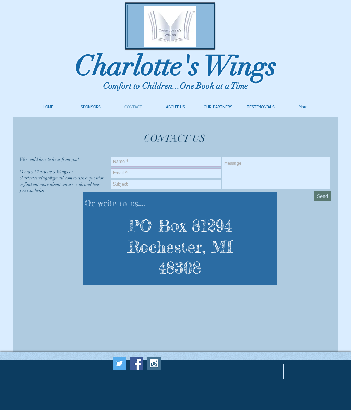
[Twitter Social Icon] (119, 363)
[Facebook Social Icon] (136, 363)
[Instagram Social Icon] (154, 363)
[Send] (322, 196)
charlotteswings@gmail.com (46, 178)
